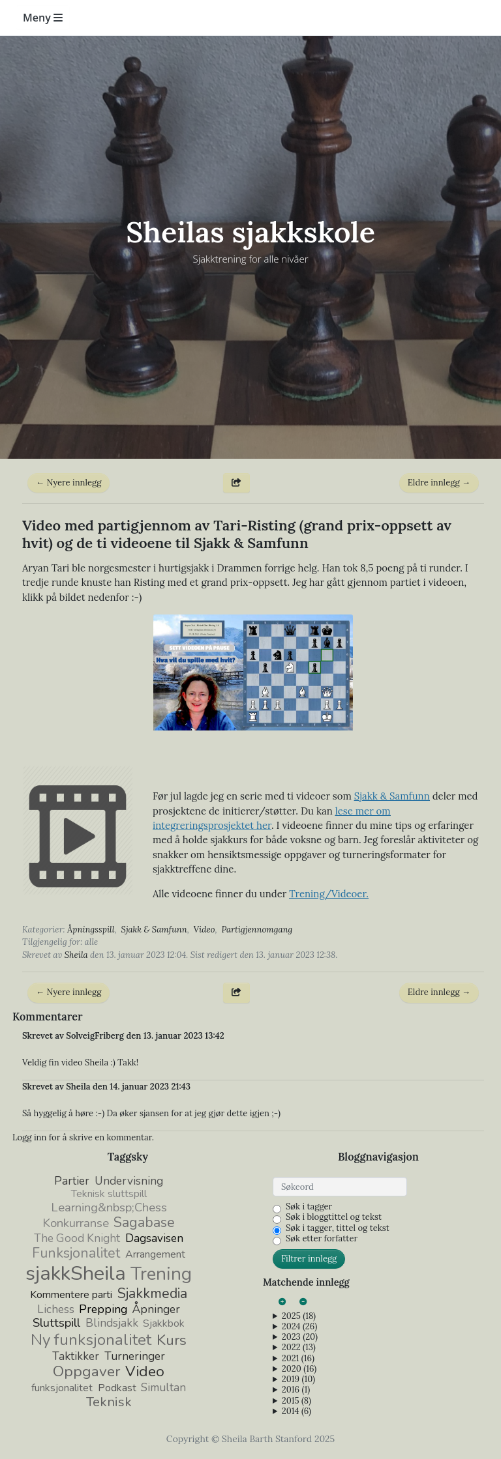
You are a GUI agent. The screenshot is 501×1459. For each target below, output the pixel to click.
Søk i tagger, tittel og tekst (337, 1228)
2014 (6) (296, 1411)
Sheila (76, 955)
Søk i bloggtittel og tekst (334, 1217)
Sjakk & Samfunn (154, 929)
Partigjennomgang (256, 929)
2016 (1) (296, 1390)
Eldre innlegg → (439, 482)
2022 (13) (299, 1347)
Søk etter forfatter (321, 1239)
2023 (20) (300, 1337)
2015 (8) (296, 1401)
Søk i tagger (309, 1207)
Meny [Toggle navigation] (43, 17)
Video (204, 929)
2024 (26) (299, 1327)
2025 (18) (299, 1316)
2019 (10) (298, 1379)
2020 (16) (299, 1369)
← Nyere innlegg (68, 482)
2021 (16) (298, 1358)
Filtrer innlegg (309, 1258)
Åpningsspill (90, 929)
